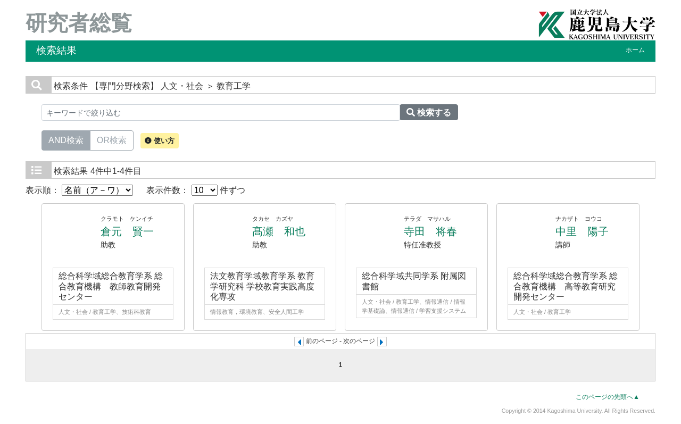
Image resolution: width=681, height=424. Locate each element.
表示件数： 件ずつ (195, 190)
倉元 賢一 (127, 231)
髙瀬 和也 (278, 231)
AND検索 (66, 139)
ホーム (635, 50)
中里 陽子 (582, 231)
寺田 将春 (430, 231)
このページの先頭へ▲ (608, 397)
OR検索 (112, 139)
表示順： (79, 190)
